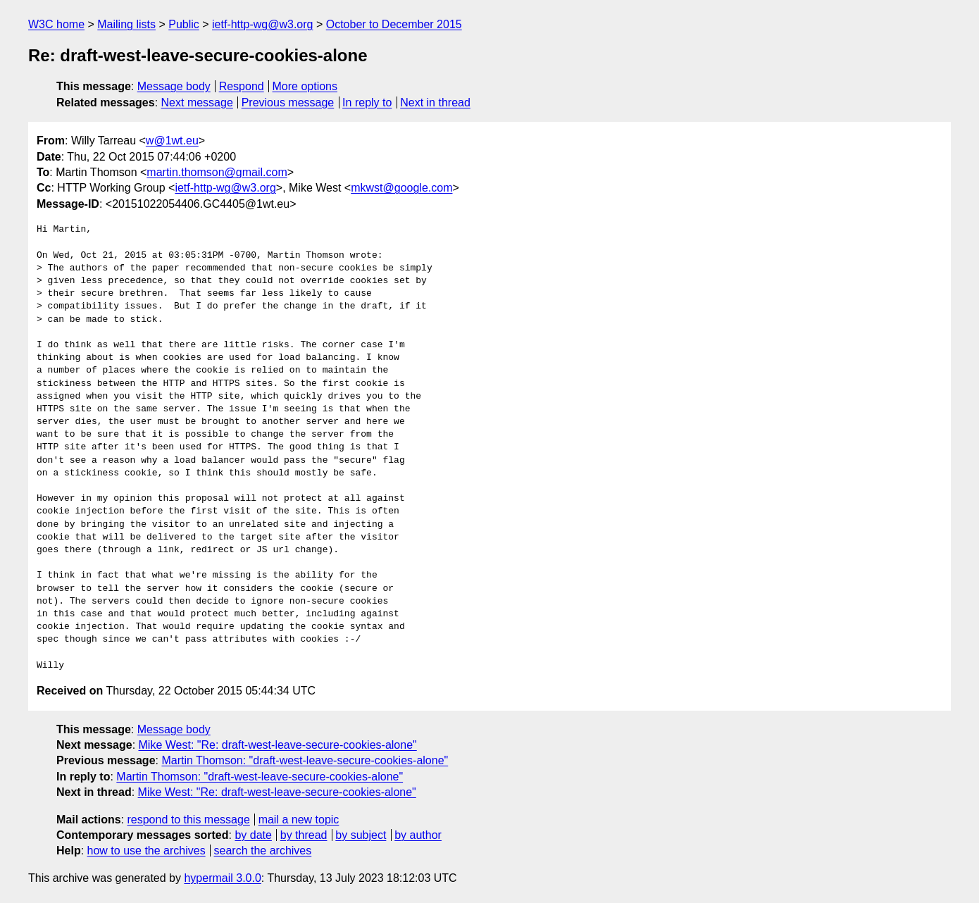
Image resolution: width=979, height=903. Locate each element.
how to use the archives (146, 851)
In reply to (367, 102)
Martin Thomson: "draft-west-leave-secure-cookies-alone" (304, 760)
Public (183, 24)
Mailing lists (126, 24)
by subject (360, 835)
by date (253, 835)
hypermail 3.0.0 (222, 878)
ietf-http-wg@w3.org (262, 24)
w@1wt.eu (172, 141)
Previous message (288, 102)
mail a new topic (298, 820)
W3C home (56, 24)
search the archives (263, 851)
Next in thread (435, 102)
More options (305, 86)
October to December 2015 (394, 24)
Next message (197, 102)
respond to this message (188, 820)
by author (418, 835)
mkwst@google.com (401, 188)
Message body (174, 86)
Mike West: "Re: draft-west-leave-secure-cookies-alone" (278, 745)
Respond (241, 86)
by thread (304, 835)
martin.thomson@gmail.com (216, 172)
